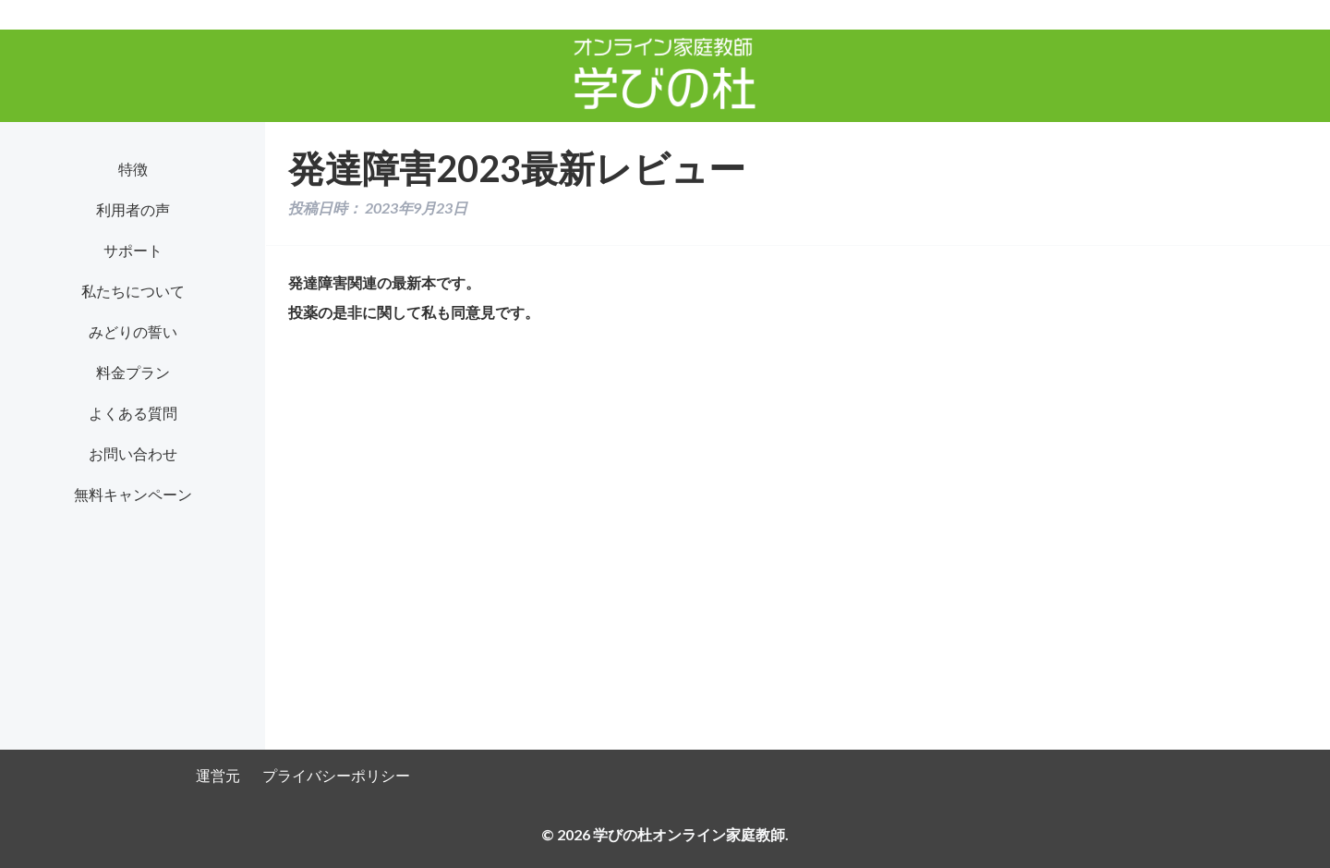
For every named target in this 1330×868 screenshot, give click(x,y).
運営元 (218, 775)
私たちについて (133, 291)
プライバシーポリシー (336, 775)
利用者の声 (133, 209)
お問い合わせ (133, 453)
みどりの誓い (133, 331)
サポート (133, 250)
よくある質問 (133, 413)
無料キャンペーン (133, 494)
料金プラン (133, 372)
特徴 (133, 168)
